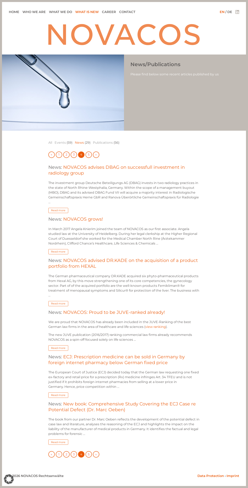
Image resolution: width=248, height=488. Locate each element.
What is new (87, 12)
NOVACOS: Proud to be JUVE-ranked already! (114, 312)
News (79, 142)
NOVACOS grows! (83, 219)
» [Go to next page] (96, 154)
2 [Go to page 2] (66, 154)
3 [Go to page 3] (74, 154)
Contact (127, 12)
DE (229, 12)
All (50, 142)
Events (60, 142)
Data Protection (210, 476)
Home (14, 12)
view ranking (155, 327)
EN (222, 12)
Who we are (34, 12)
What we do (60, 12)
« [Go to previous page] (51, 154)
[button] (9, 479)
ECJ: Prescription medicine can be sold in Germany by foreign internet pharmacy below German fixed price (116, 359)
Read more (58, 210)
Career (109, 12)
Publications (103, 142)
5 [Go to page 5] (88, 154)
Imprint (233, 476)
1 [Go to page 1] (58, 154)
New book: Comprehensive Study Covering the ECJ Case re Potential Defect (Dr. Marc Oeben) (122, 406)
